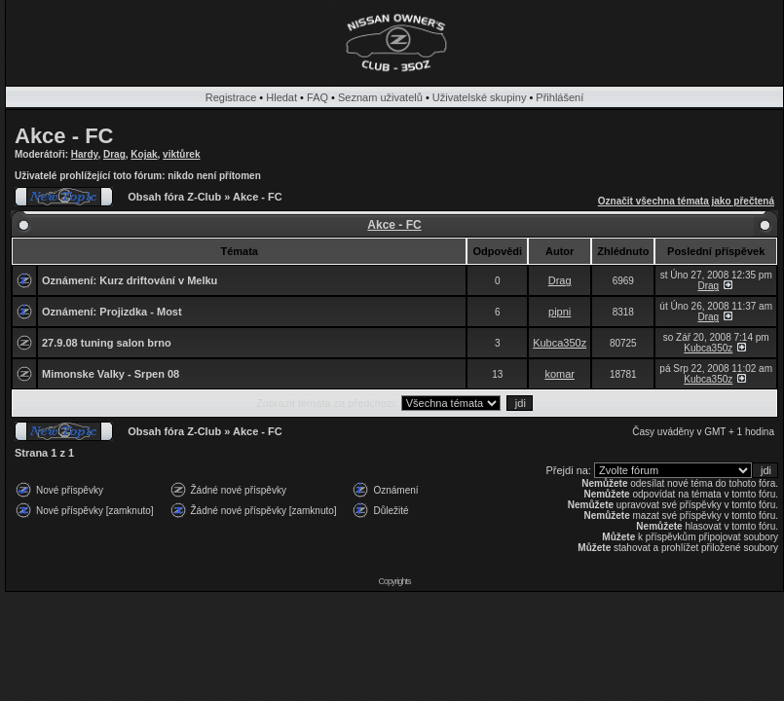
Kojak (144, 154)
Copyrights (394, 581)
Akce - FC (64, 136)
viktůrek (181, 154)
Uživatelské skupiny (479, 97)
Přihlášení (559, 97)
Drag (114, 154)
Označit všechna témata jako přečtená (686, 201)
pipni (559, 311)
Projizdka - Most (140, 311)
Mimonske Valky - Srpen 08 (110, 374)
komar (559, 374)
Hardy (84, 154)
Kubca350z (559, 343)
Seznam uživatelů (380, 97)
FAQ (317, 97)
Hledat (281, 97)
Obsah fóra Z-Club (174, 197)
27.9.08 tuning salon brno (106, 343)
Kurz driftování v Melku (158, 280)
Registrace (231, 97)
